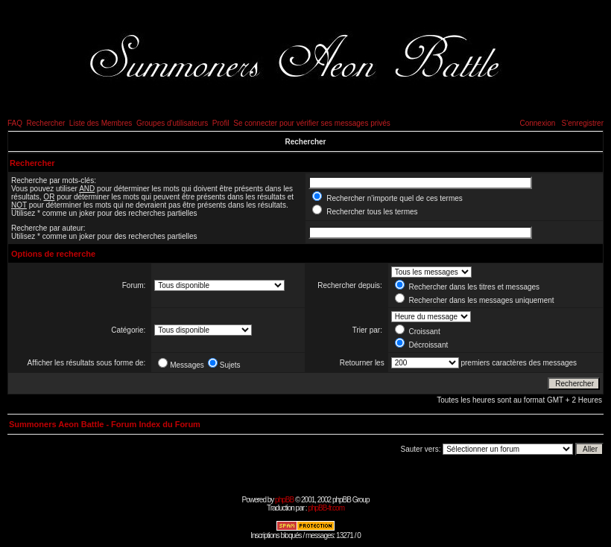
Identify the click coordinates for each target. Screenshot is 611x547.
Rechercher (46, 123)
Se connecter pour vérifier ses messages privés (311, 123)
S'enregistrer (583, 123)
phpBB (284, 500)
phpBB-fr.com (326, 508)
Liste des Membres (100, 123)
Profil (220, 123)
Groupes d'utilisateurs (172, 123)
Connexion (537, 123)
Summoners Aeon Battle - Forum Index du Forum (104, 424)
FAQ (14, 123)
